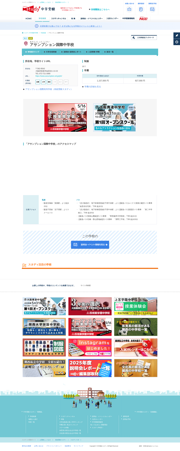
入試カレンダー (97, 419)
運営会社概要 (26, 446)
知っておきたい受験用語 (98, 425)
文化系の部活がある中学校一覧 (70, 433)
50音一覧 (31, 422)
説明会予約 (127, 419)
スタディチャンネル (68, 416)
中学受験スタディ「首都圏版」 (147, 412)
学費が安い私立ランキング (68, 425)
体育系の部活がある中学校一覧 (70, 430)
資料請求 (126, 416)
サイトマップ (78, 446)
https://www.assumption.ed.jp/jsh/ (48, 76)
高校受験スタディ (60, 2)
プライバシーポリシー (54, 446)
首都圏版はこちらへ (100, 9)
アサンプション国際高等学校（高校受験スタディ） (49, 89)
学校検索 (43, 33)
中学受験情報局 (97, 422)
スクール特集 (64, 427)
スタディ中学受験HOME (31, 33)
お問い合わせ (38, 446)
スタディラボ (75, 440)
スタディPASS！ (98, 427)
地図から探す (33, 419)
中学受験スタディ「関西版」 (33, 412)
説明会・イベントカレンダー (102, 416)
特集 (62, 419)
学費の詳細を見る (92, 87)
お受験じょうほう (45, 2)
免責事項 (68, 446)
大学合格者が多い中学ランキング (71, 422)
